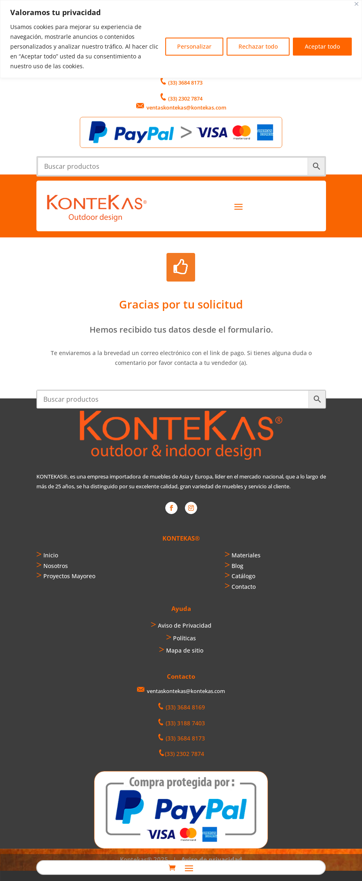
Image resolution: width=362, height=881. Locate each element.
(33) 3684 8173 (185, 82)
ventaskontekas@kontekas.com (186, 107)
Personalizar (194, 46)
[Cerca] (356, 4)
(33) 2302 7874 (185, 98)
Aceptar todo (322, 46)
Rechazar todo (258, 46)
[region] (181, 39)
